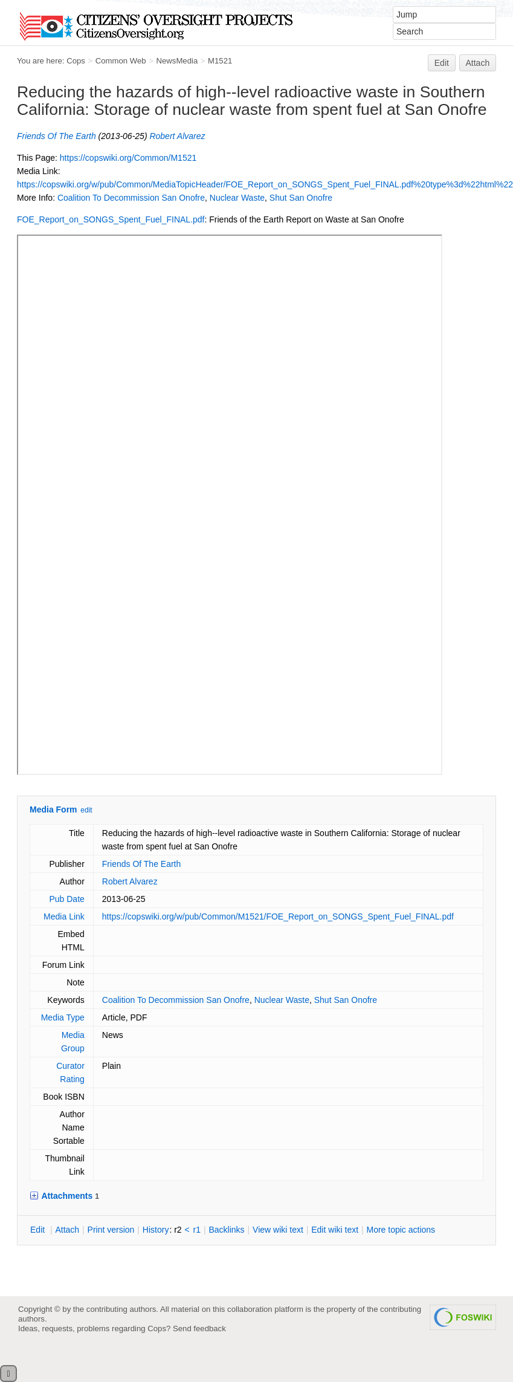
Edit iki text (334, 1229)
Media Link (64, 916)
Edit (441, 63)
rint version (111, 1229)
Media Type (63, 1017)
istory (156, 1229)
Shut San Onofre (300, 198)
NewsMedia (177, 60)
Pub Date (66, 899)
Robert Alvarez (177, 136)
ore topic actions (400, 1229)
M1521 (220, 60)
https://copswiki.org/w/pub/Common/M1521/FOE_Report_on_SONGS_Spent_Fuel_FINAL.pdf (278, 916)
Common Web (120, 60)
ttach (67, 1229)
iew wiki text (278, 1229)
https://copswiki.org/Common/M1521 (128, 158)
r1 (197, 1229)
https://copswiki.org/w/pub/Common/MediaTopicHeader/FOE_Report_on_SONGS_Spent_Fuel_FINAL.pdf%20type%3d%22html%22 (265, 184)
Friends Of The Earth (56, 136)
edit (86, 810)
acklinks (226, 1229)
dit (38, 1229)
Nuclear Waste (237, 198)
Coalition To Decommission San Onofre (131, 198)
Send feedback (199, 1328)
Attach (478, 63)
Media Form (53, 809)
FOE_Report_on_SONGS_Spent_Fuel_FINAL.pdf (111, 219)
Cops (75, 60)
